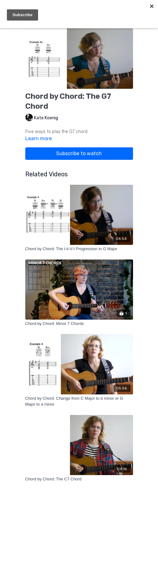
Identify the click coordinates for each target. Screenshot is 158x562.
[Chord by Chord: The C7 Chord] (79, 479)
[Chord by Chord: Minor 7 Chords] (79, 324)
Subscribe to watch (79, 153)
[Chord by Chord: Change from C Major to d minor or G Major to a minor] (79, 401)
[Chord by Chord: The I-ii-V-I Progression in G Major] (79, 249)
